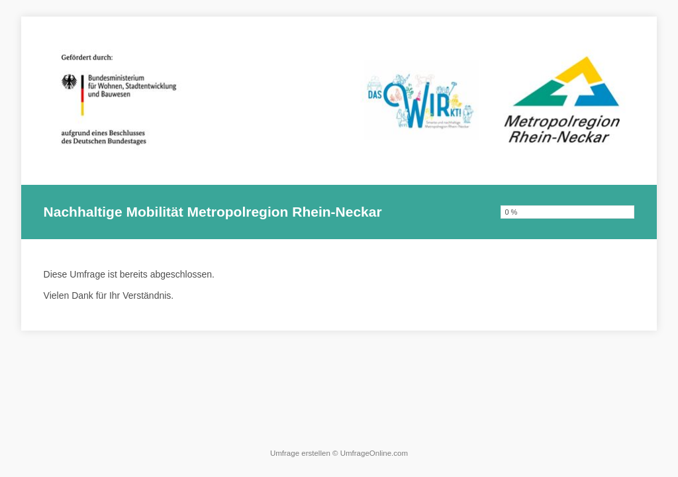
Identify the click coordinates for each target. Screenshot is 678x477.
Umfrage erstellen (300, 453)
